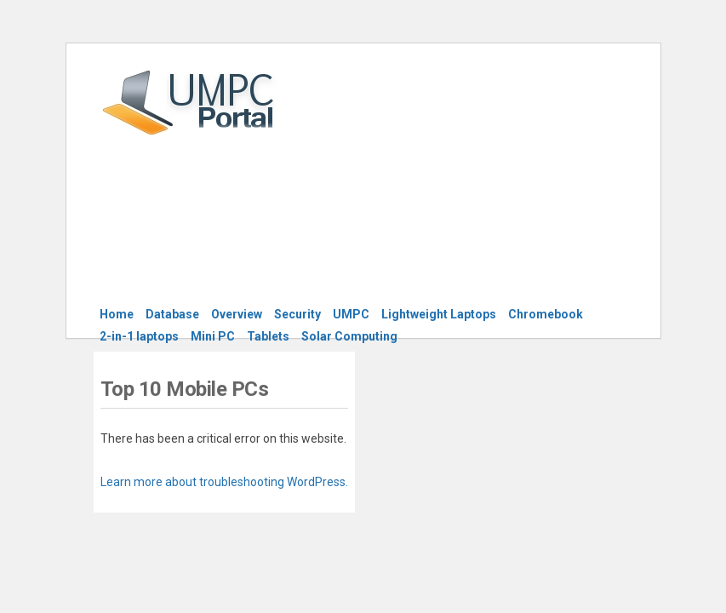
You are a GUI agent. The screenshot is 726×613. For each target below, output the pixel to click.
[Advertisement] (503, 185)
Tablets (268, 336)
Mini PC (213, 336)
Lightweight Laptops (438, 314)
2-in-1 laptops (139, 336)
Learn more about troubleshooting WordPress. (224, 482)
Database (172, 314)
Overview (236, 314)
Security (297, 314)
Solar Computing (349, 336)
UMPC (351, 314)
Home (117, 314)
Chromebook (545, 314)
